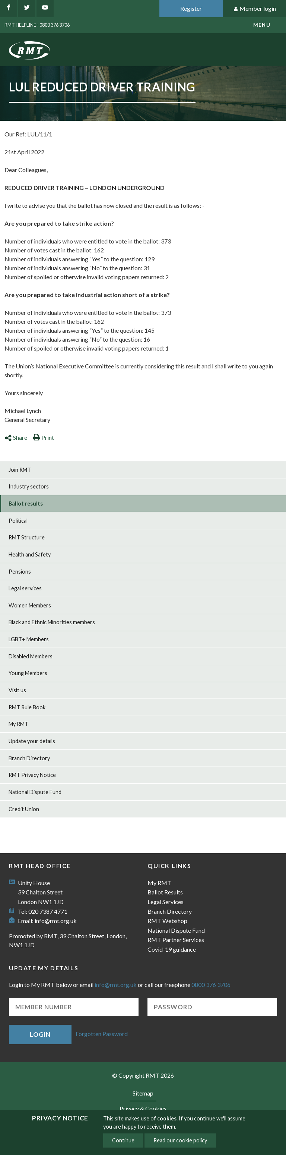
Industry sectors (29, 486)
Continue (123, 1140)
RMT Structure (27, 537)
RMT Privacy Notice (32, 775)
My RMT (18, 724)
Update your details (32, 741)
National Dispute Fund (35, 792)
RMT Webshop (167, 920)
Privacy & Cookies (143, 1108)
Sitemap (143, 1093)
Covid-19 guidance (171, 949)
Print (43, 437)
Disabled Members (31, 656)
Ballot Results (165, 892)
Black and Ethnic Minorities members (52, 622)
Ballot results (26, 503)
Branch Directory (29, 758)
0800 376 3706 (211, 984)
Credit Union (24, 809)
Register (191, 8)
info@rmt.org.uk (56, 920)
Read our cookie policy (180, 1140)
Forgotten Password (102, 1033)
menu (261, 25)
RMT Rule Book (27, 707)
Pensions (20, 571)
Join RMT (20, 470)
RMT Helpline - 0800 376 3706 (37, 25)
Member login (254, 9)
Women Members (30, 605)
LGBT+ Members (29, 639)
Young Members (28, 673)
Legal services (25, 588)
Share (15, 437)
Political (18, 520)
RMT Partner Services (175, 939)
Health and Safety (30, 554)
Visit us (17, 690)
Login (40, 1034)
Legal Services (165, 901)
